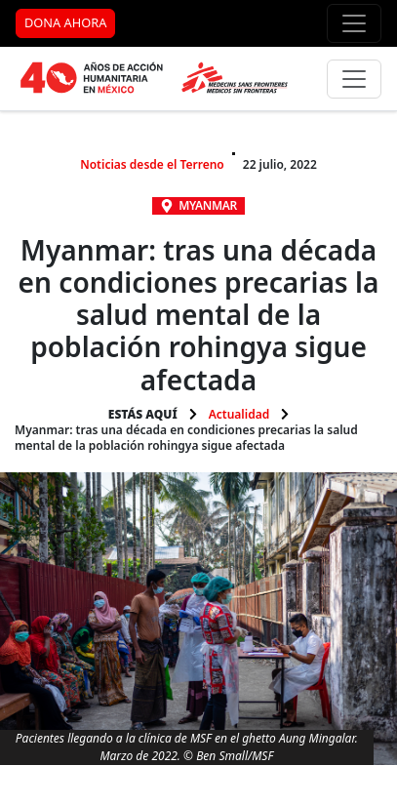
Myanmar (208, 205)
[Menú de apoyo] (354, 23)
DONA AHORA (65, 22)
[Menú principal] (354, 79)
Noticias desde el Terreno (152, 164)
